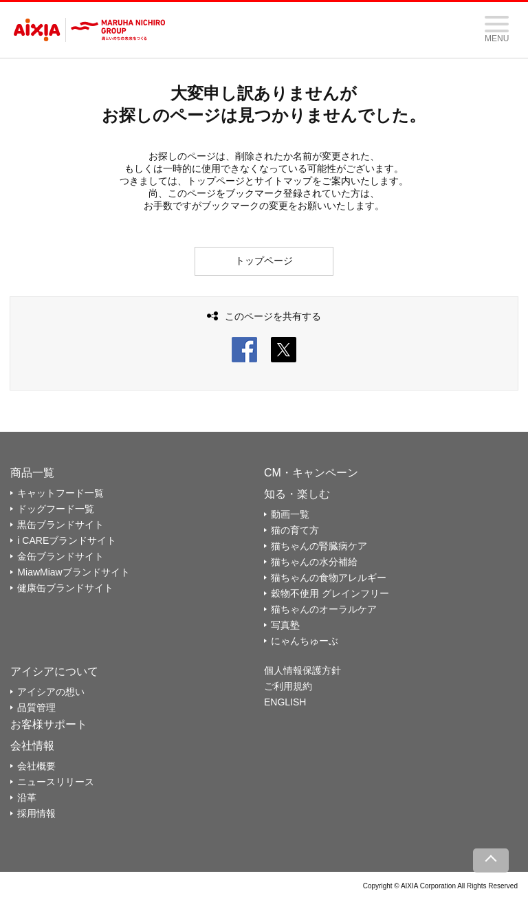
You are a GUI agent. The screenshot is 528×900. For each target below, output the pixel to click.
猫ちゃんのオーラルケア (324, 609)
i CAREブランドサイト (66, 540)
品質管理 (36, 707)
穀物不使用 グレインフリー (330, 593)
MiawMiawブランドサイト (73, 572)
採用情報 (36, 813)
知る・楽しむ (297, 494)
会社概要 (36, 765)
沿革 (26, 797)
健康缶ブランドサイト (65, 587)
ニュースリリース (55, 781)
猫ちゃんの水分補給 (314, 561)
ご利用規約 (288, 686)
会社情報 (32, 745)
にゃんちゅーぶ (304, 640)
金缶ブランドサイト (60, 556)
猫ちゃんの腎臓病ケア (319, 545)
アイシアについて (54, 671)
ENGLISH (285, 701)
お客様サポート (48, 724)
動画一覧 (290, 514)
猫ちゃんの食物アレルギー (328, 577)
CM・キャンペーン (311, 473)
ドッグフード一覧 (55, 508)
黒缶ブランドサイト (60, 524)
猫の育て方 (295, 530)
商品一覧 (32, 473)
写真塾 (285, 624)
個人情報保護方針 (302, 670)
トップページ (264, 260)
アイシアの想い (51, 691)
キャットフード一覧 (60, 492)
